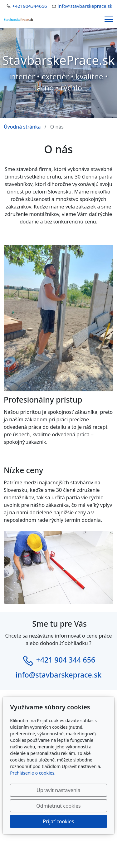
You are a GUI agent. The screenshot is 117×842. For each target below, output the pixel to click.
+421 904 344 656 (65, 660)
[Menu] (109, 19)
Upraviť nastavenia (58, 790)
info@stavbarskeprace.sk (85, 6)
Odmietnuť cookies (58, 805)
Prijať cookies (58, 821)
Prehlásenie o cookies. (33, 773)
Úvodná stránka (22, 126)
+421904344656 (29, 6)
